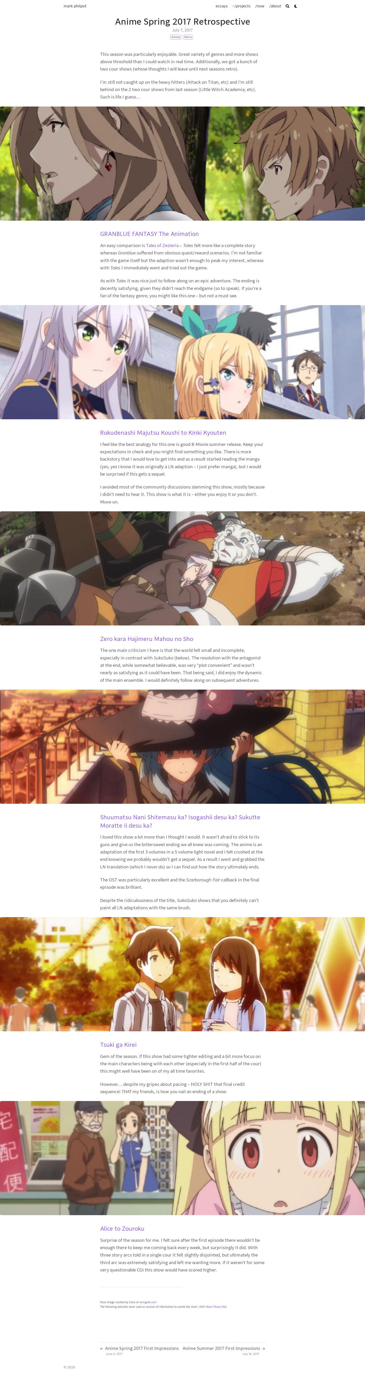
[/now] (259, 6)
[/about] (275, 6)
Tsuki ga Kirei (118, 1044)
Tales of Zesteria (162, 245)
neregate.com (147, 1302)
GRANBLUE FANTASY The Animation (149, 234)
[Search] (287, 6)
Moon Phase (213, 1306)
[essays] (222, 6)
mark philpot (75, 6)
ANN (202, 1306)
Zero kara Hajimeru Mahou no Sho (146, 639)
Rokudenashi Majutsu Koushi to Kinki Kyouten (163, 432)
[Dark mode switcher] (296, 6)
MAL (224, 1306)
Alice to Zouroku (122, 1228)
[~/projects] (241, 6)
